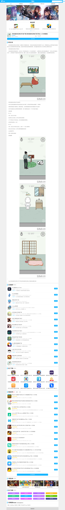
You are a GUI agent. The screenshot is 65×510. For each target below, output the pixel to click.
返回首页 (32, 508)
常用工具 (42, 3)
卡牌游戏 (21, 3)
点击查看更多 (32, 474)
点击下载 (33, 38)
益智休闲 (31, 3)
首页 (11, 3)
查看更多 (14, 284)
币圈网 (19, 505)
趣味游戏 (53, 3)
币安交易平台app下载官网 (25, 505)
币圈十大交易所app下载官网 (12, 505)
